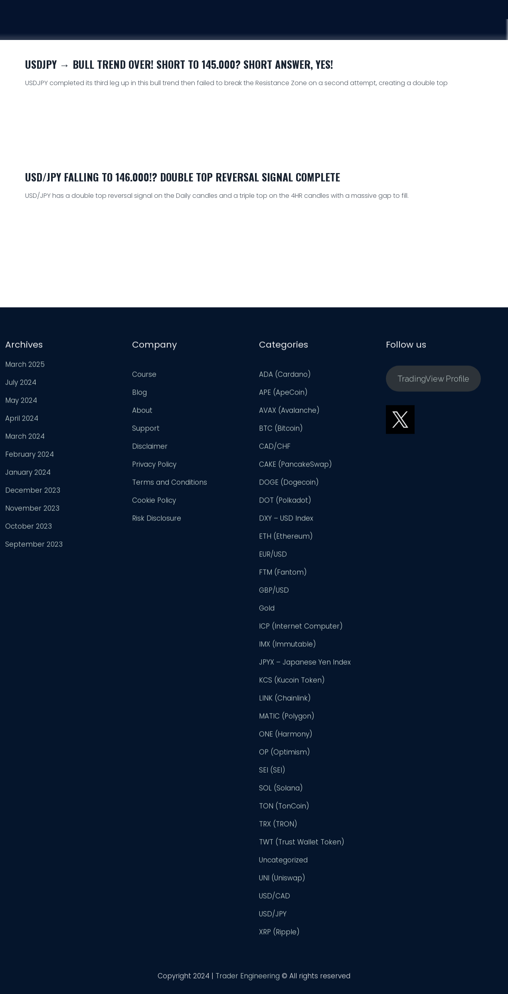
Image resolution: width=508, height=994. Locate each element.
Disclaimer (150, 448)
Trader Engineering (247, 978)
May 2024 (21, 402)
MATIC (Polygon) (286, 718)
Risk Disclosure (156, 520)
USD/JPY (273, 916)
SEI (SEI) (272, 772)
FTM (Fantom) (283, 574)
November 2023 (32, 510)
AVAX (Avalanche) (289, 412)
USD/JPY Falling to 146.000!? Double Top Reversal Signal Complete (182, 177)
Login (488, 29)
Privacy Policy (154, 466)
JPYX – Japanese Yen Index (305, 664)
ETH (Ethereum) (286, 538)
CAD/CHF (275, 448)
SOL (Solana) (281, 790)
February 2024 (29, 456)
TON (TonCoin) (284, 808)
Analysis (397, 26)
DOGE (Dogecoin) (289, 484)
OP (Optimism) (284, 754)
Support (444, 27)
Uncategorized (283, 862)
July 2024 (20, 384)
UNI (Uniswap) (282, 880)
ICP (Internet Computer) (301, 628)
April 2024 (21, 420)
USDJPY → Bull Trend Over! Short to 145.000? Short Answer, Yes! (179, 64)
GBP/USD (274, 592)
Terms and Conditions (169, 484)
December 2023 (32, 492)
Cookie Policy (154, 502)
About (142, 412)
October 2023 (28, 528)
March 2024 (25, 438)
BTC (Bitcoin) (281, 430)
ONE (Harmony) (285, 736)
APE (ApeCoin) (283, 394)
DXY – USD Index (286, 520)
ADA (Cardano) (285, 376)
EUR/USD (273, 556)
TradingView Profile (433, 381)
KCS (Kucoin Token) (292, 682)
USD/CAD (274, 898)
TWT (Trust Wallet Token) (301, 844)
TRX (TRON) (278, 826)
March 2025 (25, 366)
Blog (139, 394)
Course (350, 24)
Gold (267, 610)
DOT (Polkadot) (285, 502)
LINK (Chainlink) (285, 700)
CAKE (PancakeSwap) (295, 466)
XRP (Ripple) (279, 934)
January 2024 (28, 474)
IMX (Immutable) (287, 646)
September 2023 (34, 546)
